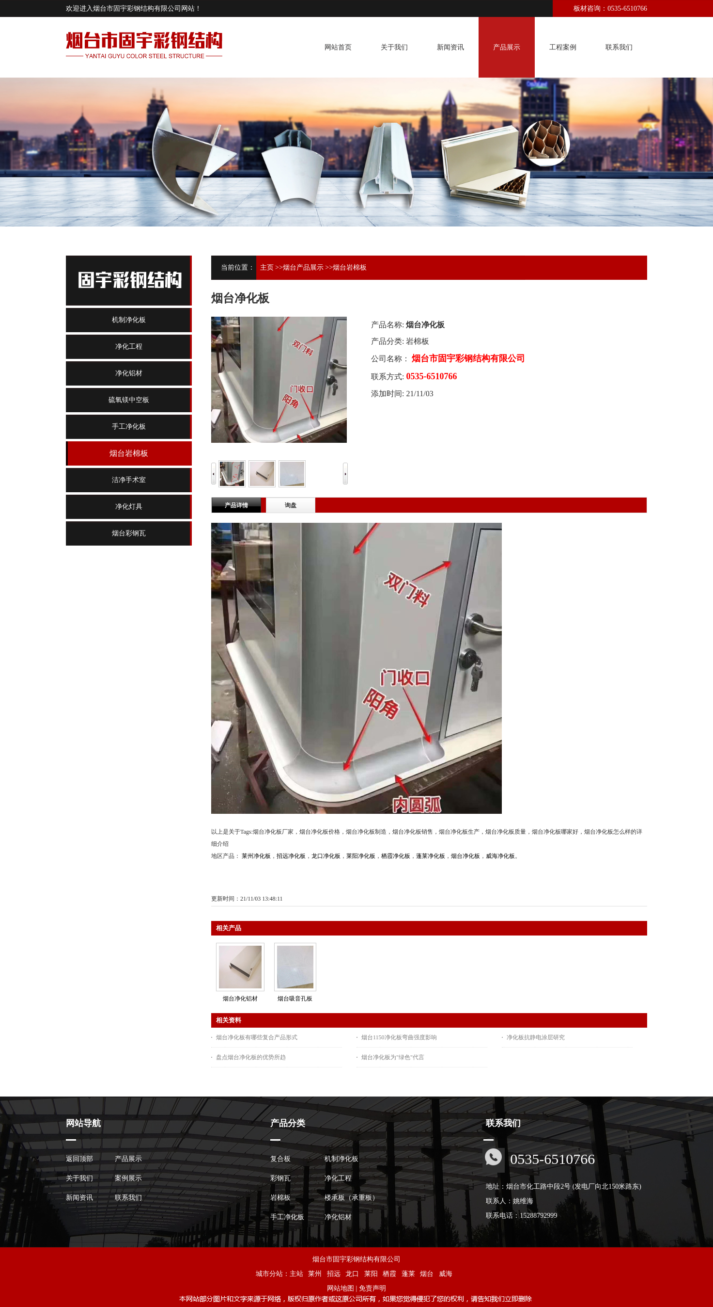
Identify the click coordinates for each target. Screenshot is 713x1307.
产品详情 (236, 505)
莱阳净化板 (360, 856)
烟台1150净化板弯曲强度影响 (399, 1037)
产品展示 (128, 1158)
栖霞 (389, 1273)
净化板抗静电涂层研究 (536, 1037)
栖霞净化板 (395, 856)
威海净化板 (500, 856)
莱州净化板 (256, 856)
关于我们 (79, 1178)
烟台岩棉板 (350, 267)
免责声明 (372, 1288)
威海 (445, 1273)
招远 (334, 1273)
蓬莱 (408, 1273)
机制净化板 (341, 1158)
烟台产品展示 (303, 267)
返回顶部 (79, 1158)
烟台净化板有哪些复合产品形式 (256, 1037)
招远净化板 (291, 856)
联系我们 (128, 1197)
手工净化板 (287, 1217)
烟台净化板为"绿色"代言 (392, 1057)
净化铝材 (338, 1217)
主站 (296, 1273)
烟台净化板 (465, 856)
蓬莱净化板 (430, 856)
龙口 (352, 1273)
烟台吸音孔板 (295, 998)
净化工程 (338, 1178)
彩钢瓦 (280, 1178)
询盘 (290, 505)
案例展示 (128, 1178)
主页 (267, 267)
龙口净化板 (326, 856)
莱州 (315, 1273)
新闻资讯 (79, 1197)
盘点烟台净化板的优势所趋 (251, 1057)
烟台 (427, 1273)
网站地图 (340, 1288)
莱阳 (371, 1273)
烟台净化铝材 (240, 998)
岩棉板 (280, 1197)
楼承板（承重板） (352, 1197)
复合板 (280, 1158)
